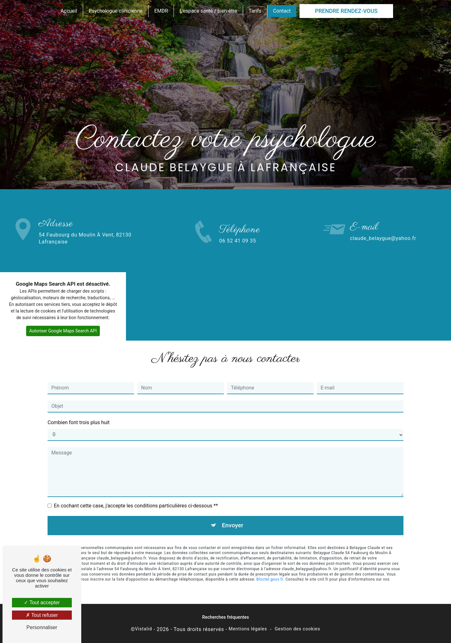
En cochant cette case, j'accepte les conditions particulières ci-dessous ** (136, 499)
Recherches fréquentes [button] (225, 617)
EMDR (161, 11)
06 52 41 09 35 (237, 248)
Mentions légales (248, 629)
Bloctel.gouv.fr (269, 572)
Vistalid (143, 629)
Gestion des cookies (297, 629)
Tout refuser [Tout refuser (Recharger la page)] (42, 615)
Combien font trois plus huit (79, 415)
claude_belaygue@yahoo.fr (383, 231)
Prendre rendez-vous (346, 11)
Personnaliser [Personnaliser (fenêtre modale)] (41, 627)
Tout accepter (42, 602)
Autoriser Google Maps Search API (63, 330)
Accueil (68, 11)
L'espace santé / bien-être (208, 11)
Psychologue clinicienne (116, 11)
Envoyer (232, 518)
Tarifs (255, 11)
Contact (282, 11)
